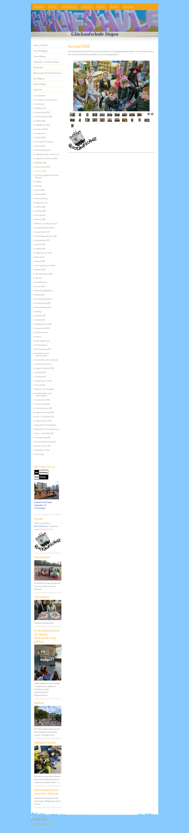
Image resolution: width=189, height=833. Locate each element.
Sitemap (45, 817)
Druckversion (36, 817)
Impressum (34, 824)
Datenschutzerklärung (46, 824)
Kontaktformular (45, 529)
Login (158, 817)
